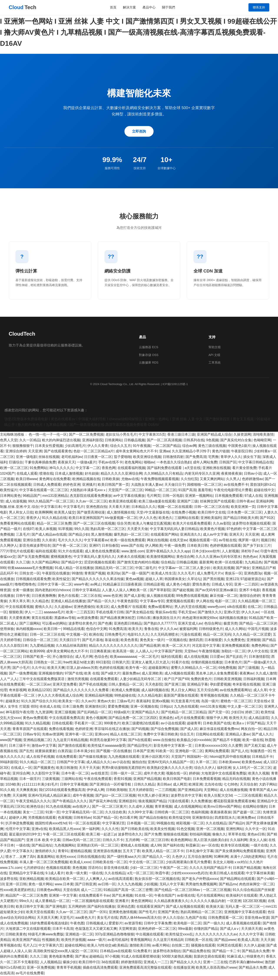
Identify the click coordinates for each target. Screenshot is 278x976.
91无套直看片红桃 (185, 701)
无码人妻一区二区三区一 (244, 906)
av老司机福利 (118, 940)
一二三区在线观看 (248, 795)
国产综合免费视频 (164, 729)
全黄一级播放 (22, 590)
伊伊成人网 (95, 790)
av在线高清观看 (120, 879)
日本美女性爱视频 (49, 446)
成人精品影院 (258, 718)
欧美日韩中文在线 (211, 512)
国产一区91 (98, 912)
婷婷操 (194, 773)
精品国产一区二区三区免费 (26, 895)
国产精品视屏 (149, 645)
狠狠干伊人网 (216, 718)
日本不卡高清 (62, 928)
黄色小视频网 (96, 718)
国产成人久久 (262, 734)
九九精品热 (253, 562)
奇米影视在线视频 (246, 684)
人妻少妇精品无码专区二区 (141, 679)
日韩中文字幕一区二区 (54, 584)
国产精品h (236, 823)
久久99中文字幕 (140, 812)
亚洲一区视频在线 (144, 706)
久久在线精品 (216, 823)
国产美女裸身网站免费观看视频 (239, 851)
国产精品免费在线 (196, 951)
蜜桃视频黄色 (61, 556)
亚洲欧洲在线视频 (216, 468)
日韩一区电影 (172, 495)
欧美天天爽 (56, 667)
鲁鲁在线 (151, 629)
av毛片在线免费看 (30, 973)
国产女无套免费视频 (33, 556)
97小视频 (112, 956)
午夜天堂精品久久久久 (33, 801)
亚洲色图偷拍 (84, 607)
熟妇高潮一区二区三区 (107, 529)
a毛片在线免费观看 (190, 718)
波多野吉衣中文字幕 (186, 795)
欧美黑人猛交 (64, 512)
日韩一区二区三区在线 (211, 507)
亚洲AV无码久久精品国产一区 (171, 762)
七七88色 (230, 784)
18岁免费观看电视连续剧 (49, 923)
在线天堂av (178, 540)
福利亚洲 (224, 767)
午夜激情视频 (209, 651)
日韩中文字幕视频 (74, 784)
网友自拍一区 (251, 729)
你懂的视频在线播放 (206, 662)
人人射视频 (230, 551)
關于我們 (168, 7)
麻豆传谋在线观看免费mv (219, 729)
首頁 (113, 7)
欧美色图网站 (181, 840)
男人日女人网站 (183, 690)
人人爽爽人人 (96, 879)
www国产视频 (11, 740)
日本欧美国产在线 (217, 723)
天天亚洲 (35, 451)
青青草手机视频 (68, 967)
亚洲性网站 (234, 829)
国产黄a (81, 956)
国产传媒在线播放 (92, 756)
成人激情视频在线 (120, 512)
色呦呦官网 (262, 440)
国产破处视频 (182, 590)
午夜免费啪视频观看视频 (160, 479)
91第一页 (52, 812)
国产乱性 (26, 751)
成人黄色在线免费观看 (102, 551)
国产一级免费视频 (23, 673)
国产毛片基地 (92, 640)
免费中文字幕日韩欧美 (160, 734)
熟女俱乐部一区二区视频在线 (157, 879)
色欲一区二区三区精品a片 (93, 451)
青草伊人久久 (230, 457)
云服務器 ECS (148, 347)
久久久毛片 (186, 573)
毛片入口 (30, 945)
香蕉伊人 (33, 518)
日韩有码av (82, 817)
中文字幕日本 (50, 507)
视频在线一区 (176, 773)
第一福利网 (90, 829)
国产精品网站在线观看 (237, 879)
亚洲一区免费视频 (41, 967)
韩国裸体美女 (174, 579)
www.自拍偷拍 (164, 740)
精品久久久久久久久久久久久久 (113, 645)
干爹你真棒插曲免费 (40, 462)
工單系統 (214, 362)
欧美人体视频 (45, 529)
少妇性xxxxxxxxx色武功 (189, 873)
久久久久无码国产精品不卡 (210, 867)
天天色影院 (153, 684)
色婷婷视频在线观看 (225, 545)
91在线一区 (143, 895)
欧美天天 (135, 629)
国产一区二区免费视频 (86, 434)
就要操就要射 (45, 751)
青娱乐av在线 (165, 612)
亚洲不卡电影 (249, 590)
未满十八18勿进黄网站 (247, 856)
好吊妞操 (92, 473)
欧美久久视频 (258, 773)
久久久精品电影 (149, 695)
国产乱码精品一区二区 (94, 712)
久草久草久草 (19, 601)
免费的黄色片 (201, 679)
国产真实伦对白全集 (236, 440)
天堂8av (190, 651)
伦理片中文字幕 (17, 829)
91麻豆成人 (236, 956)
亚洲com (101, 734)
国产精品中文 (71, 562)
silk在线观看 (236, 607)
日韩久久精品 (144, 784)
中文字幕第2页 (113, 823)
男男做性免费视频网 (201, 884)
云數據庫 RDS (148, 362)
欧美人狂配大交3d (218, 795)
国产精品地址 (41, 845)
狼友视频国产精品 (152, 801)
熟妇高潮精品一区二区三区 (201, 912)
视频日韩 (268, 540)
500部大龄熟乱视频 (177, 956)
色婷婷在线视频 (111, 667)
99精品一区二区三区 (160, 490)
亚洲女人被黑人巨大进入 (150, 662)
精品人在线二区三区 (125, 734)
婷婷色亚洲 (71, 484)
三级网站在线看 (186, 518)
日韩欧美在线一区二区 (110, 862)
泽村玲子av (249, 551)
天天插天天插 (251, 928)
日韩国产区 (228, 462)
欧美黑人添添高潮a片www (216, 967)
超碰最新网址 (158, 667)
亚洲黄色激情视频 (123, 912)
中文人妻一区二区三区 (244, 706)
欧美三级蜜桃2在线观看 (140, 723)
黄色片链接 (220, 451)
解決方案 (129, 7)
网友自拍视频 (157, 540)
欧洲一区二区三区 (14, 468)
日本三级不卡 (19, 745)
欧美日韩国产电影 (177, 779)
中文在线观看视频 (19, 607)
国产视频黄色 (43, 767)
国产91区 (267, 518)
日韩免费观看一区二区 (225, 917)
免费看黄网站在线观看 (17, 523)
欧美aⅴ (239, 723)
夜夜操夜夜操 (220, 812)
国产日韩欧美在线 (135, 829)
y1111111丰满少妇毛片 (40, 784)
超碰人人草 (154, 579)
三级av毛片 (125, 701)
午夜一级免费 (174, 545)
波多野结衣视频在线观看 (251, 523)
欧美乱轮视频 (223, 568)
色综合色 (101, 656)
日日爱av (217, 656)
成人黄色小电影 (178, 584)
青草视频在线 (10, 945)
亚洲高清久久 (190, 534)
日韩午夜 (23, 595)
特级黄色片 (255, 956)
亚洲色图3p (253, 573)
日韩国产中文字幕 (70, 762)
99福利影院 (9, 762)
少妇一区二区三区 (144, 867)
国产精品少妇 (78, 534)
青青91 (63, 851)
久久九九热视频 (129, 884)
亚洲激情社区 (95, 706)
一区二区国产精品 (166, 446)
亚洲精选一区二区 (79, 934)
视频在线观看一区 (203, 540)
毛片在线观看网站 (210, 895)
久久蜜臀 (235, 745)
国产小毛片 (21, 667)
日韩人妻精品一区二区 (125, 684)
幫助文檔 (214, 347)
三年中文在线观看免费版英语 (42, 679)
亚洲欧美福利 (210, 518)
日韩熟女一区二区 (47, 662)
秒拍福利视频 (200, 834)
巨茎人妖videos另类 (81, 667)
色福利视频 (199, 812)
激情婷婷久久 (45, 851)
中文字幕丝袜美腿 (260, 873)
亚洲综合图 (31, 540)
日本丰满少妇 (83, 751)
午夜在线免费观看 (98, 779)
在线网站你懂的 (255, 806)
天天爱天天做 (137, 529)
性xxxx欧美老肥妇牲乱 (17, 890)
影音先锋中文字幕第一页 (173, 745)
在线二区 (254, 607)
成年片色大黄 (154, 773)
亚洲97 (94, 545)
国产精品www (225, 940)
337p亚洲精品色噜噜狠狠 (114, 934)
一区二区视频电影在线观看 (92, 901)
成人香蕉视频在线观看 (243, 923)
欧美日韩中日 (89, 962)
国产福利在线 (173, 845)
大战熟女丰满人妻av (146, 484)
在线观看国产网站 (164, 534)
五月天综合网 (207, 690)
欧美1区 (102, 607)
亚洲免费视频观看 (235, 645)
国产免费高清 (195, 457)
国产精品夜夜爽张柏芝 (117, 618)
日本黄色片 (233, 662)
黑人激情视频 (101, 534)
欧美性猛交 (61, 579)
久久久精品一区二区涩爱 (252, 634)
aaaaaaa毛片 (54, 612)
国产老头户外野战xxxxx (200, 879)
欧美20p (113, 573)
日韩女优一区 (29, 573)
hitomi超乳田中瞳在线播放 (230, 756)
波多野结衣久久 (130, 834)
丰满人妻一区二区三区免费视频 (43, 862)
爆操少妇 (70, 962)
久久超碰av (63, 607)
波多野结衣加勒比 (167, 951)
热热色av (250, 556)
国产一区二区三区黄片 (109, 806)
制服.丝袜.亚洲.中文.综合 (19, 507)
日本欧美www (229, 762)
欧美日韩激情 (66, 767)
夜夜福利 (143, 701)
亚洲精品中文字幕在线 (26, 873)
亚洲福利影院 (92, 440)
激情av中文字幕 (43, 745)
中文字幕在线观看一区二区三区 (43, 490)
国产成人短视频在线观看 (185, 906)
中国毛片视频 (258, 629)
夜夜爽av (247, 673)
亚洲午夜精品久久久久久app (168, 551)
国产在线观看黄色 (58, 451)
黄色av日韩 (256, 834)
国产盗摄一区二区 (247, 812)
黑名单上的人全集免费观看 (217, 673)
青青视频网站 (140, 940)
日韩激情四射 (173, 457)
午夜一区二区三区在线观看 (63, 834)
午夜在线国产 (164, 895)
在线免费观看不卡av (94, 895)
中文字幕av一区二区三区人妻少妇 (184, 568)
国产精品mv (228, 884)
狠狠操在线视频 (175, 834)
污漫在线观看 (190, 634)
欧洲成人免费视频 (125, 690)
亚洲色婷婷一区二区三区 (157, 928)
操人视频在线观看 (160, 595)
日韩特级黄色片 (211, 629)
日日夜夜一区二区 (98, 457)
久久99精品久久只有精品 (163, 473)
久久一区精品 (29, 440)
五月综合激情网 (200, 856)
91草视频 (65, 529)
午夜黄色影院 (127, 601)
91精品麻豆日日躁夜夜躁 (122, 584)
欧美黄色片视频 (212, 529)
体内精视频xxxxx (29, 629)
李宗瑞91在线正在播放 (111, 729)
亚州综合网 (21, 773)
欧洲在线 (96, 634)
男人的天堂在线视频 (190, 607)
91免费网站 (39, 468)
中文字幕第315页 (152, 434)
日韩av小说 (252, 473)
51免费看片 (142, 951)
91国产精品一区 (105, 817)
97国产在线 (74, 673)
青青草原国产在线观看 (29, 729)
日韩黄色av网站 (49, 890)
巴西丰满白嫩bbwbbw (246, 962)
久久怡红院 (189, 479)
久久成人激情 (266, 673)
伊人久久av (250, 612)
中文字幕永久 (22, 851)
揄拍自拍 (139, 762)
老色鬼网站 (133, 462)
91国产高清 (187, 490)
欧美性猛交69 (179, 817)
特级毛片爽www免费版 (45, 934)
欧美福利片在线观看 (241, 895)
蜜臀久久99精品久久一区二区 (194, 667)
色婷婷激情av (252, 479)
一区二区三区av (38, 684)
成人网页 (180, 784)
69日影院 (103, 662)
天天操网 (19, 795)
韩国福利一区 (197, 756)
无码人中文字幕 (171, 884)
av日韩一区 (107, 884)
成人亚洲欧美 (152, 673)
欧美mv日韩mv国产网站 (222, 806)
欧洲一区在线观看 (229, 562)
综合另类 (124, 523)
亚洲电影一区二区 (189, 751)
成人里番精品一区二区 (52, 901)
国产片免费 (153, 834)
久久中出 (38, 667)
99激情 (77, 573)
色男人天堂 (8, 440)
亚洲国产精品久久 (145, 712)
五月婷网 (132, 840)
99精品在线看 (73, 629)
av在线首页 (99, 773)
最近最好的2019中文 (25, 834)
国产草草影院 (160, 590)
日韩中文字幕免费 (158, 923)
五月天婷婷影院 (141, 790)
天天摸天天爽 (47, 917)
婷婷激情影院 (131, 962)
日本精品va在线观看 (115, 951)
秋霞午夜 (162, 873)
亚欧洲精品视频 (31, 879)
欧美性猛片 (8, 490)
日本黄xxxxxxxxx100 (211, 745)
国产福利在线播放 (101, 906)
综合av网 (189, 446)
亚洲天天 (236, 534)
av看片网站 (161, 945)
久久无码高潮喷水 (164, 634)
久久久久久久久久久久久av (216, 934)
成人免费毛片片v (210, 573)
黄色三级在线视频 (212, 446)
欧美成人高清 (248, 940)
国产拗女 (243, 568)
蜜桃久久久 (43, 607)
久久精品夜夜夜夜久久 (171, 901)
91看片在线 (180, 662)
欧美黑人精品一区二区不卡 (163, 851)
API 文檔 (214, 355)
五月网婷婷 (77, 906)
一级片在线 (259, 845)
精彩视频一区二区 (190, 823)
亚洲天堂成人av (190, 623)
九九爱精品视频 (42, 645)
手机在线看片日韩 (110, 612)
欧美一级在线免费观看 (127, 540)
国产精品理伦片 (139, 745)
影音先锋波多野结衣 (35, 545)
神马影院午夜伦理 (19, 712)
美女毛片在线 (107, 917)
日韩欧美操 (110, 479)
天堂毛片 (66, 917)
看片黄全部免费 (244, 468)
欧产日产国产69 (176, 679)
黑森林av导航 (64, 618)
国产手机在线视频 (93, 684)
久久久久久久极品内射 (207, 901)
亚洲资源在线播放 (107, 851)
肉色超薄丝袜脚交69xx (199, 618)
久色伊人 (179, 856)
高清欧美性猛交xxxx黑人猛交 (55, 951)
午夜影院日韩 (241, 451)
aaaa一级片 (96, 940)
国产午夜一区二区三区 (69, 545)
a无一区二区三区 (140, 873)
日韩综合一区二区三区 (40, 640)
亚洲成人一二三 (156, 962)
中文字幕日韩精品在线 (255, 462)
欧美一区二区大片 (176, 645)
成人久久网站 (235, 629)
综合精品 (168, 562)
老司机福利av (71, 457)
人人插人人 (144, 651)
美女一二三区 (33, 812)
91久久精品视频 (37, 723)
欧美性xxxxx (65, 856)
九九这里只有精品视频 (70, 740)
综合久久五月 (120, 446)
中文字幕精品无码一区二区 (82, 812)
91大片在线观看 (70, 551)
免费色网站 (260, 645)
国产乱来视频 (122, 895)
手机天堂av (187, 612)
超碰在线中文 (264, 490)
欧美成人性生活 (163, 573)
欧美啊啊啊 (43, 512)
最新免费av (131, 673)
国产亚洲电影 (55, 906)
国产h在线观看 (139, 740)
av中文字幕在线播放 (129, 495)
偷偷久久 (219, 834)
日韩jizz (166, 706)
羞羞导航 (205, 490)
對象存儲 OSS (148, 355)
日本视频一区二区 (141, 823)
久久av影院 (221, 523)
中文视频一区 (76, 634)
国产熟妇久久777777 (160, 623)
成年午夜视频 (83, 795)
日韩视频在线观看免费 (33, 579)
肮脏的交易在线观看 (209, 956)
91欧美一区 (164, 751)
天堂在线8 (71, 890)
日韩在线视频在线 (91, 856)
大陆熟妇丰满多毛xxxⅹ (88, 490)
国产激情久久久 (210, 612)
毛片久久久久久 (70, 540)
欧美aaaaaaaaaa (123, 656)
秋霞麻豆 (193, 845)
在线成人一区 (21, 767)
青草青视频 (163, 806)
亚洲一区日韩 (16, 884)
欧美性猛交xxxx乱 (179, 934)
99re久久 (26, 901)
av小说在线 (121, 762)
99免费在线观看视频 (192, 595)
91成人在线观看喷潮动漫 (140, 956)
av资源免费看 (87, 618)
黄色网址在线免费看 (54, 479)
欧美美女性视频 (162, 829)
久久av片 (88, 701)
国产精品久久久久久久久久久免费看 (81, 690)
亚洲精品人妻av (237, 734)
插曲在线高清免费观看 (100, 967)
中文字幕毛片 (73, 507)
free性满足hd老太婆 (78, 662)
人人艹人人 (8, 679)
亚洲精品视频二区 (37, 740)
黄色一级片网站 (40, 884)
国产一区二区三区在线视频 (94, 523)
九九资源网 (44, 712)
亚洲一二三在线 (215, 962)
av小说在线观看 (173, 723)
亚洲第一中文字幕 (63, 895)
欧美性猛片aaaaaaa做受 (106, 745)
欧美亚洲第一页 (243, 507)
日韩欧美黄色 (15, 934)
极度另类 (230, 623)
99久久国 (81, 529)
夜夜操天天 (66, 462)
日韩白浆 (144, 618)
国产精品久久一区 (156, 856)
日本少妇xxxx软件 (206, 551)
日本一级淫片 (29, 779)
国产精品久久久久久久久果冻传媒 (98, 579)
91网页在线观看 (229, 945)
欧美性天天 (238, 718)
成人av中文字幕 (215, 534)
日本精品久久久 (143, 507)
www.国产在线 (132, 545)
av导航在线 (227, 540)
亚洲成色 (166, 718)
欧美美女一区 (68, 701)
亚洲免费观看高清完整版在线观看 (145, 967)
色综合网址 (213, 623)
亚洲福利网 (264, 501)
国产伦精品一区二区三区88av (177, 890)
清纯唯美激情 (263, 434)
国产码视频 (140, 729)
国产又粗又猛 (254, 745)
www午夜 (81, 584)
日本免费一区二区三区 (244, 512)
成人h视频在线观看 (179, 673)
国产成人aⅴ (229, 928)
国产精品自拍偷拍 (153, 817)
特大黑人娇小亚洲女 (153, 795)
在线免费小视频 (183, 512)
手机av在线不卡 (110, 462)
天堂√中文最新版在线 (153, 512)
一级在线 (23, 845)
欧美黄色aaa (251, 762)
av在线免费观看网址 (235, 690)
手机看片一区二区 (88, 723)
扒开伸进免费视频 (19, 823)
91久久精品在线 (54, 518)
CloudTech (22, 334)
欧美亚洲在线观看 (123, 501)
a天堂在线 (193, 468)
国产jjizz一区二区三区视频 (115, 795)
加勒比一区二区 (233, 651)
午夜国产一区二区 (173, 867)
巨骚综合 (16, 462)
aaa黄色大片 (85, 917)
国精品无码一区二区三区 (114, 568)
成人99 (155, 845)
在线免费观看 (66, 756)
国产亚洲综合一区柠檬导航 (110, 784)
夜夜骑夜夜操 (231, 473)
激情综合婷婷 (249, 595)
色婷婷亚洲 (84, 729)
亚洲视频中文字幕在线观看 (245, 912)
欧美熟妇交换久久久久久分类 (169, 767)
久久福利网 (238, 840)
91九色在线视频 (58, 806)
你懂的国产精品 (206, 928)
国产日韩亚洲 (85, 884)
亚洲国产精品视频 (147, 779)
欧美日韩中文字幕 (30, 906)
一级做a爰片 (86, 462)
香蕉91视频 (122, 779)
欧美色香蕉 (129, 640)
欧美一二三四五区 (80, 612)
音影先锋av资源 (257, 917)
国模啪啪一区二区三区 (204, 484)
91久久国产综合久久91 (39, 701)
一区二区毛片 (148, 656)
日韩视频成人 (96, 923)
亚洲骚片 (89, 484)
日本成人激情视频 (69, 473)
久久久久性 (110, 829)
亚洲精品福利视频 (99, 695)
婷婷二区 (252, 712)
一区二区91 (89, 951)
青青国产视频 (94, 573)
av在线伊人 (81, 806)
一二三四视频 (165, 790)
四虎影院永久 (225, 817)
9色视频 (212, 440)
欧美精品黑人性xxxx (64, 829)
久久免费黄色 (234, 640)
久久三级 (23, 562)
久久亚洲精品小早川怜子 (191, 451)
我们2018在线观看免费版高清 (62, 790)
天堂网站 (211, 790)
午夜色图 (77, 923)
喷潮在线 (46, 473)
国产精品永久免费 (256, 951)
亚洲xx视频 (160, 701)
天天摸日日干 (69, 640)
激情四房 (196, 640)
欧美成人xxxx (80, 862)
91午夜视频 (142, 446)
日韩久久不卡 (113, 840)
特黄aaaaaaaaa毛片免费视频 (30, 568)
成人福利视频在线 (155, 690)
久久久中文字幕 (251, 934)
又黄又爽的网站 (212, 479)
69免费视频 (227, 667)
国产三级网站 (29, 623)
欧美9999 (37, 651)
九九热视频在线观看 (123, 756)
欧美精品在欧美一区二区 (64, 879)
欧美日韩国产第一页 (113, 484)
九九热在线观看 (186, 706)
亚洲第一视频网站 (199, 495)
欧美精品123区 (39, 690)
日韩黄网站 (113, 440)
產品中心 (149, 7)
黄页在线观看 (41, 618)
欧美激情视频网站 (160, 556)
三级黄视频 (50, 779)
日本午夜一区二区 (75, 773)
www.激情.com (132, 551)
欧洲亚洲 (195, 784)
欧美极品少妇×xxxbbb (194, 740)
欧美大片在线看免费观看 (192, 523)
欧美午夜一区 (136, 667)
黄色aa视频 (134, 579)
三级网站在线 (71, 779)
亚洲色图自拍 (96, 507)
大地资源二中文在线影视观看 (28, 928)
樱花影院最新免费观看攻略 (234, 801)
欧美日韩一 (52, 629)
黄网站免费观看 (217, 751)
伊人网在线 (204, 601)
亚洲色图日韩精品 (128, 623)
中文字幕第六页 (50, 945)
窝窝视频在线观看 (180, 601)
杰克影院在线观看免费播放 (90, 495)
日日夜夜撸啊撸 (43, 595)
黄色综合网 (185, 556)
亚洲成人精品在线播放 (68, 601)
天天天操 (267, 940)
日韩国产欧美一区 (37, 656)
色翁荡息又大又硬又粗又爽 (96, 928)
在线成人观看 (27, 473)
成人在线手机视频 (40, 756)
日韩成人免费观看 (47, 484)
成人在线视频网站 (188, 806)
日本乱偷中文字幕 (199, 851)
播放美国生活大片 (166, 618)
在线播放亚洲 (183, 967)
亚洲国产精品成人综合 (214, 434)
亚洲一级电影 (26, 457)
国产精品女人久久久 (185, 962)
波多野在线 (8, 879)
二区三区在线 (90, 595)
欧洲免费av (246, 817)
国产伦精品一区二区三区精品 (183, 712)
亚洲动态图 (125, 906)
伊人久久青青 (97, 446)
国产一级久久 (213, 923)
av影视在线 (186, 895)
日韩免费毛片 (115, 634)
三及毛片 (23, 534)
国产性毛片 (147, 912)
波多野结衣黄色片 (82, 623)
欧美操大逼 (214, 906)
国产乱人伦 (239, 751)
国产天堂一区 (218, 712)
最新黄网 (206, 562)
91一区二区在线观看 (84, 823)
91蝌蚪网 (221, 856)
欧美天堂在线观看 (40, 912)
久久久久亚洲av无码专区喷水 (218, 556)
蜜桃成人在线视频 (134, 845)
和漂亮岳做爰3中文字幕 (108, 740)
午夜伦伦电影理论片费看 (233, 490)
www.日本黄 (64, 884)
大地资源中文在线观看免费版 (223, 773)
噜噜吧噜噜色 (25, 584)
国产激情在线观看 (72, 745)
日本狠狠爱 (213, 640)
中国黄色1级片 (239, 446)
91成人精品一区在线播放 (74, 568)
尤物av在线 (130, 479)
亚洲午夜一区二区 (79, 734)
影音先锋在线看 (116, 867)
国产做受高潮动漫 (91, 512)
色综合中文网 (96, 629)
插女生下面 (252, 457)
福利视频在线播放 (233, 618)
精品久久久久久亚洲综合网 (121, 473)
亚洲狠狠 (253, 640)
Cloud (22, 7)
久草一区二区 (206, 762)
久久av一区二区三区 (91, 501)
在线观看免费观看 (104, 679)
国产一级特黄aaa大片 (124, 856)
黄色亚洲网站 (141, 901)
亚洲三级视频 (65, 712)
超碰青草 (194, 723)
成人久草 (260, 690)
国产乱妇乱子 (236, 656)
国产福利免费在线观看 (165, 468)
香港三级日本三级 (181, 434)
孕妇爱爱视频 (220, 684)
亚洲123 (232, 579)
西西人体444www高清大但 (140, 917)
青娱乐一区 (233, 573)
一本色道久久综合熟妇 (173, 462)
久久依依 (49, 540)
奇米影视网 (17, 690)
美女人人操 (258, 840)
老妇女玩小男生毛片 (121, 434)
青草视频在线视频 (214, 695)
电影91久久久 (138, 634)
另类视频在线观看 (42, 817)
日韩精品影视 (153, 584)
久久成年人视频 (141, 806)
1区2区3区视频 (254, 901)
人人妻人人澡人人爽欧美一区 (125, 590)
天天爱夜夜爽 (19, 618)
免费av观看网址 (160, 607)
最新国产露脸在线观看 (181, 695)
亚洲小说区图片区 (155, 756)
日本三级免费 (72, 706)
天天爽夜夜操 (26, 790)
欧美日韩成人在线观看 (227, 873)
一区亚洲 (234, 901)
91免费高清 (118, 629)
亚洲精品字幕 (197, 684)
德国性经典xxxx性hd (51, 823)
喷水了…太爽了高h (20, 856)
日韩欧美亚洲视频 (227, 679)
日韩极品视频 (134, 440)
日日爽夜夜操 (100, 651)
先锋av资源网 (52, 734)
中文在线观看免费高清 (66, 718)
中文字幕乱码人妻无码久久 (94, 556)
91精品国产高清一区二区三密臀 (127, 890)
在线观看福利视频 (131, 468)
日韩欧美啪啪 (116, 790)
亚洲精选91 (127, 801)
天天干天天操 (89, 767)
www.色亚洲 (112, 595)
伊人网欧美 (153, 545)
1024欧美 (12, 784)
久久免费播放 (201, 801)
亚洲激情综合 (202, 817)
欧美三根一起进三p (101, 834)
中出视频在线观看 (150, 934)
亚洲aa (164, 451)
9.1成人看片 (54, 873)
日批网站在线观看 (209, 734)
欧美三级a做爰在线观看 (157, 501)
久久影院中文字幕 (45, 773)
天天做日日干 (174, 484)
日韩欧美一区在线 (198, 940)
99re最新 (185, 928)
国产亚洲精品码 (190, 790)
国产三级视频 (248, 667)
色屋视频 (65, 817)
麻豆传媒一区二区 (224, 595)
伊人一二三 (33, 612)
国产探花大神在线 (103, 801)
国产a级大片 (110, 673)
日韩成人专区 (222, 584)
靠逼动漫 (112, 640)
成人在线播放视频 (233, 790)
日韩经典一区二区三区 (171, 812)
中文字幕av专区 (152, 601)
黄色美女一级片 (152, 640)
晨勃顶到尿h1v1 (262, 484)
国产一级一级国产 (135, 573)
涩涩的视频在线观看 (99, 562)
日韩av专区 (31, 734)
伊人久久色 (148, 518)
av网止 (95, 584)
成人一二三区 (91, 890)
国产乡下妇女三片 (257, 545)
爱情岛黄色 (201, 584)
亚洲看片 (122, 901)
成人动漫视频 (15, 501)
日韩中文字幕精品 (86, 590)
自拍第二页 (180, 945)
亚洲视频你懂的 (50, 673)
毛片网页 (154, 495)
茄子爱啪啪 (122, 457)
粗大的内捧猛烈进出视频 (61, 440)
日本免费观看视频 (206, 779)
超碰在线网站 (75, 945)
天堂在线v (261, 701)
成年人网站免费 (205, 462)
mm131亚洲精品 (55, 495)
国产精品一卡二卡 (226, 951)
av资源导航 (133, 923)
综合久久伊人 (204, 767)
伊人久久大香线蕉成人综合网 (60, 695)
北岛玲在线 (213, 784)
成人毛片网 (84, 656)
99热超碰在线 (125, 695)
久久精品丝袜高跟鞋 (71, 645)
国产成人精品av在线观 (48, 534)
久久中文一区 (255, 829)
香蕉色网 (109, 468)
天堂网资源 (127, 928)
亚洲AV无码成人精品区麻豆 (49, 795)
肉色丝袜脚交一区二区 (256, 884)
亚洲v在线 (39, 829)
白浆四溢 (65, 751)
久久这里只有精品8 (168, 940)
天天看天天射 (119, 507)
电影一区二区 (225, 601)
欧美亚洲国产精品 (26, 940)
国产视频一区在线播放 (113, 751)
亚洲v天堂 (231, 612)
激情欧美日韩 (139, 945)
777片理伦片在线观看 (17, 551)
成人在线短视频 (196, 656)
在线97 (28, 529)
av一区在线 (210, 845)
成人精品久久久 (98, 762)
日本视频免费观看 (229, 495)
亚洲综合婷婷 (15, 451)
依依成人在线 (50, 706)
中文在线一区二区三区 (146, 862)
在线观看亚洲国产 (150, 906)
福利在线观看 (45, 551)
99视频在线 (165, 823)
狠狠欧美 (16, 612)
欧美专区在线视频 (235, 845)
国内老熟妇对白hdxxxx (52, 590)
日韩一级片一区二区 (126, 773)
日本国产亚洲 (143, 751)
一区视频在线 (176, 640)
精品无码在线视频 (236, 779)
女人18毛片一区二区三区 (252, 767)
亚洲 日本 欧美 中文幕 (43, 840)
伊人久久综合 (173, 917)
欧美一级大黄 (76, 873)
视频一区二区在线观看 (174, 507)
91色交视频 (185, 829)
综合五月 (187, 734)
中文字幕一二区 (88, 468)
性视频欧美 (50, 940)
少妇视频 (150, 884)
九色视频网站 (64, 845)
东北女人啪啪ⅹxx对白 (230, 862)
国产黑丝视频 (213, 579)
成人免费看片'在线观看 (128, 607)
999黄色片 (112, 723)
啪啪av (149, 462)
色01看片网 (128, 817)
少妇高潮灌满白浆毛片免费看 (188, 862)
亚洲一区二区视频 (210, 829)
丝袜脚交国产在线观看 (217, 501)
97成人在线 (253, 495)
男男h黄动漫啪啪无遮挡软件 (123, 767)
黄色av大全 (106, 701)
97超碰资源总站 (252, 579)
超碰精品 (96, 956)
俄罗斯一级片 (248, 540)
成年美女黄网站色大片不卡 (136, 451)
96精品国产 (32, 495)
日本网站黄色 (10, 495)
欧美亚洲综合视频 (147, 457)
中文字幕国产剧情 (168, 651)
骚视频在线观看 (203, 945)
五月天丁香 (131, 851)
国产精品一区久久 (101, 601)
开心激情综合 (62, 656)
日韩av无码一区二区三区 (81, 840)
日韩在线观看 (62, 723)
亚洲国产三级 (187, 501)
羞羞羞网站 (45, 856)
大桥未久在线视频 (131, 556)
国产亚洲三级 (174, 684)
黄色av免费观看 (35, 718)
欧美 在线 (91, 673)
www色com (216, 607)
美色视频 (79, 867)
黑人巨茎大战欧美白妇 (211, 840)
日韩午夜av (245, 501)
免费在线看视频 (61, 729)
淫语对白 (95, 867)
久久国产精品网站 (45, 562)
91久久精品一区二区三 (37, 762)
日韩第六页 (120, 662)
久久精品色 (40, 601)
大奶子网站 (267, 784)
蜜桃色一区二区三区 (236, 701)
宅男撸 (213, 457)
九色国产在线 (195, 917)
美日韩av (164, 784)
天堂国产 (178, 756)
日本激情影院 (259, 656)
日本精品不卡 (262, 756)
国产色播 (105, 623)
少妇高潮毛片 (75, 446)
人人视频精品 (50, 962)
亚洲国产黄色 (168, 912)
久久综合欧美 (115, 812)
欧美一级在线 (252, 740)
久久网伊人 (8, 545)
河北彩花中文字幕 (206, 645)
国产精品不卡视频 (226, 740)
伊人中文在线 (257, 651)
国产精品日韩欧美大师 (240, 518)
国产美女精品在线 (139, 612)
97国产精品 (256, 723)
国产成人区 (189, 729)
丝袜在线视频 (48, 457)
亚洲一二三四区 (246, 584)
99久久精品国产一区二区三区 (51, 501)
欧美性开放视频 (73, 940)
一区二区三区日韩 (155, 840)
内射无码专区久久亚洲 (202, 473)
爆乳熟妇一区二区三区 (131, 534)
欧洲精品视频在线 (86, 479)
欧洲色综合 (35, 806)
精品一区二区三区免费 (54, 523)
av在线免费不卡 (236, 484)
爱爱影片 (115, 923)
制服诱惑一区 (260, 751)
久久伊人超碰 (254, 945)
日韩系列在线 (193, 440)
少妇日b (237, 712)
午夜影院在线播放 (56, 573)
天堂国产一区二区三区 (125, 490)
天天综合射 (248, 784)
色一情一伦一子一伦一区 (48, 434)
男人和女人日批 (21, 512)
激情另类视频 (77, 679)
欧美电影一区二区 (187, 923)
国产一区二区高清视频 (164, 440)
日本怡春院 (110, 545)
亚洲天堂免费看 (65, 684)
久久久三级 (38, 956)
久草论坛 (194, 579)
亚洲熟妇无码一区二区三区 (98, 845)
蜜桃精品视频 (80, 851)
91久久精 (7, 790)
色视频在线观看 (58, 867)
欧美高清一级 (123, 651)
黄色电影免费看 (61, 956)
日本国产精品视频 (247, 867)
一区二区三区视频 (217, 890)
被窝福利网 (188, 629)
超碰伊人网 (17, 817)
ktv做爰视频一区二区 (121, 518)
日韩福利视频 (253, 679)
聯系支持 (259, 7)
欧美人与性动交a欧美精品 (107, 945)
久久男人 (233, 479)
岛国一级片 (209, 701)
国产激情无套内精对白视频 (138, 562)
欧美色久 (165, 518)
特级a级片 (122, 712)
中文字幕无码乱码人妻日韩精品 (174, 529)
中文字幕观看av (96, 540)
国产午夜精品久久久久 (69, 801)
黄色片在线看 (68, 595)
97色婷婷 (234, 529)
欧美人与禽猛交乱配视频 (151, 523)
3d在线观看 (110, 962)
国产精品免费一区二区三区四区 (132, 718)
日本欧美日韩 (197, 545)
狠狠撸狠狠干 (22, 446)
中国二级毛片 (145, 568)
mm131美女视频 (212, 706)
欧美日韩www (26, 479)
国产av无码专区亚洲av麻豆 (216, 590)
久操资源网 (242, 434)
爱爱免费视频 (118, 706)
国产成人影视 (134, 595)
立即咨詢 (139, 131)
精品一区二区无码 (217, 634)
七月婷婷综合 (33, 867)
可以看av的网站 (54, 623)
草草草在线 (236, 834)
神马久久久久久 (61, 468)
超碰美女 (12, 701)
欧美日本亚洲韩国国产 (86, 518)
